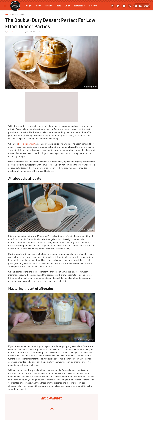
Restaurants (79, 5)
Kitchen (48, 5)
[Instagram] (112, 6)
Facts (58, 5)
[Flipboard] (118, 6)
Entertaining (18, 15)
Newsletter (142, 6)
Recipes (29, 5)
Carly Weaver (12, 32)
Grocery (93, 5)
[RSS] (130, 6)
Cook (38, 5)
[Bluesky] (124, 6)
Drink (67, 5)
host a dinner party (27, 143)
